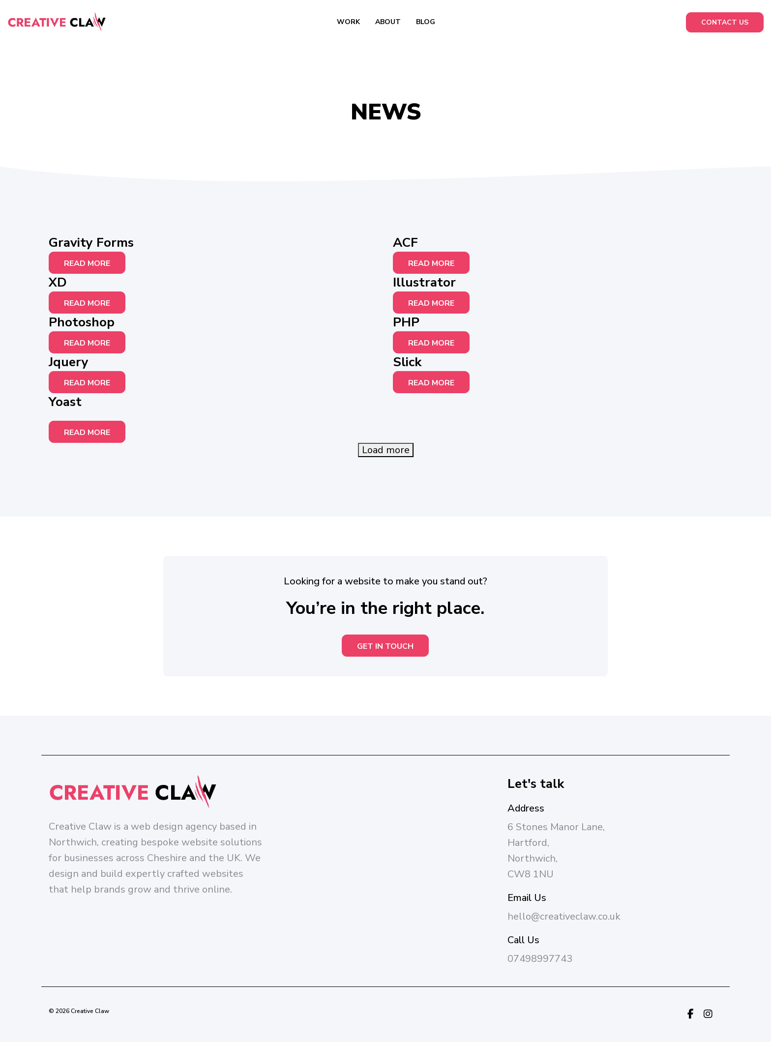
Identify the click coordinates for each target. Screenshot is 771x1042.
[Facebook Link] (690, 1014)
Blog (425, 22)
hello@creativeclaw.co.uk (564, 916)
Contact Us (724, 22)
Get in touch (385, 646)
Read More (87, 263)
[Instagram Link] (708, 1014)
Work (348, 22)
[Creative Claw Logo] (56, 22)
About (388, 22)
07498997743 (539, 958)
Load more (386, 450)
